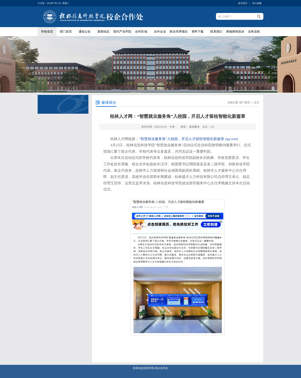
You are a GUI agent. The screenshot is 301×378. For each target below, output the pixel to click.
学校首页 (47, 31)
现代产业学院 (122, 31)
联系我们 (216, 31)
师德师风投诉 (235, 31)
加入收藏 (256, 3)
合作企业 (160, 31)
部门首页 (66, 31)
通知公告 (85, 31)
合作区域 (141, 31)
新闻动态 (103, 31)
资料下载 (198, 31)
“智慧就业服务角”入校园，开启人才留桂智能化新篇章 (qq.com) (188, 139)
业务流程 (254, 31)
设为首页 (242, 3)
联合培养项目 (179, 31)
